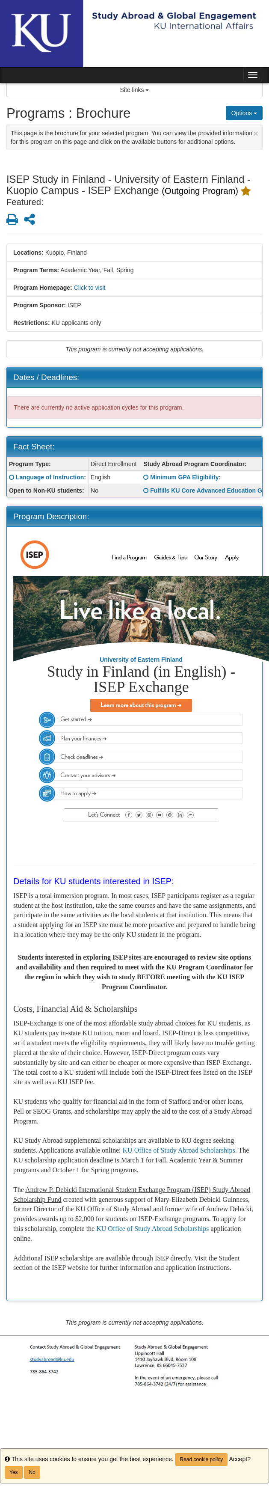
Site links (134, 89)
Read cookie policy (201, 1459)
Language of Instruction (50, 477)
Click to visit (90, 287)
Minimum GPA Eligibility (184, 477)
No (32, 1472)
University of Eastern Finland (141, 659)
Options (244, 113)
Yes (13, 1472)
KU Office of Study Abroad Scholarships (179, 1150)
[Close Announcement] (255, 133)
